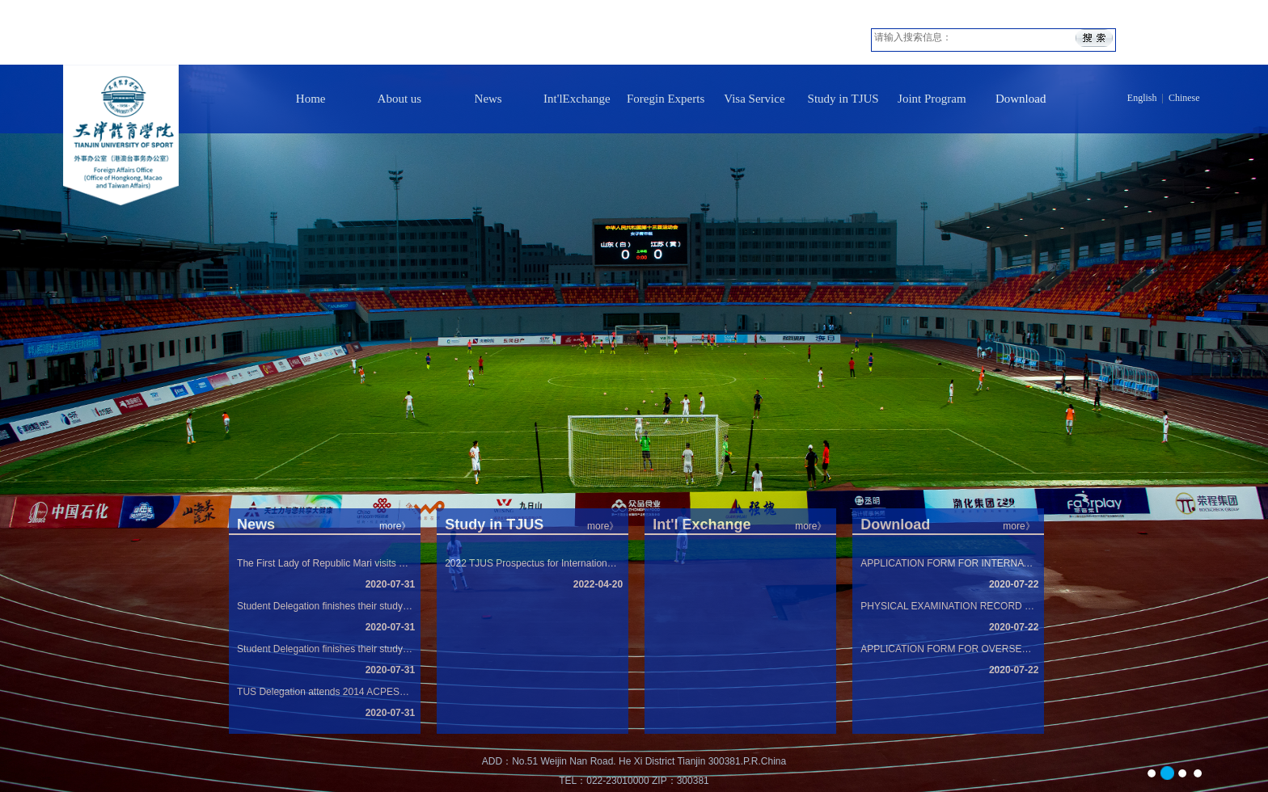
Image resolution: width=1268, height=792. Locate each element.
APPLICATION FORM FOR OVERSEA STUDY (948, 649)
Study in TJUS (843, 98)
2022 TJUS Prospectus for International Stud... (532, 563)
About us (400, 98)
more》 (1018, 526)
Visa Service (754, 98)
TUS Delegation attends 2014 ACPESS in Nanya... (324, 691)
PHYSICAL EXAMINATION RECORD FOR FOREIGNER (948, 606)
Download (1020, 98)
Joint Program (932, 98)
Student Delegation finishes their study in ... (324, 606)
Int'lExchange (577, 98)
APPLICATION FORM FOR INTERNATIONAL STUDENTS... (948, 563)
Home (311, 98)
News (488, 98)
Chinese (1184, 97)
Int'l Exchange (701, 524)
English (1142, 97)
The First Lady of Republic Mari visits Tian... (324, 563)
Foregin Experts (665, 98)
